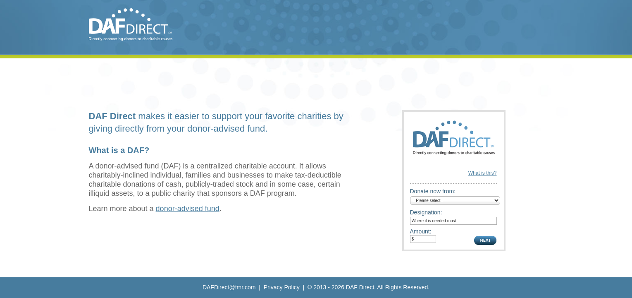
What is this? (482, 173)
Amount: (421, 231)
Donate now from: (433, 191)
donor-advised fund (187, 208)
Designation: (426, 212)
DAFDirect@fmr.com (229, 287)
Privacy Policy (282, 287)
